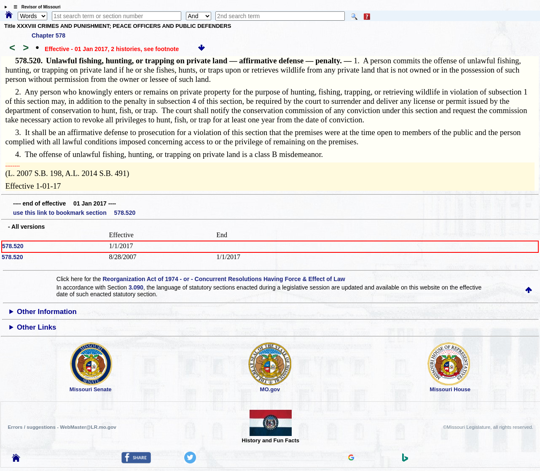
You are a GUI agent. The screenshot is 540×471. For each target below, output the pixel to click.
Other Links (36, 327)
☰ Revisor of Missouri (35, 7)
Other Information (47, 312)
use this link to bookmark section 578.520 (74, 212)
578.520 (13, 246)
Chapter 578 (48, 35)
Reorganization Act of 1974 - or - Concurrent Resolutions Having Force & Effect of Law (223, 279)
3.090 (136, 287)
